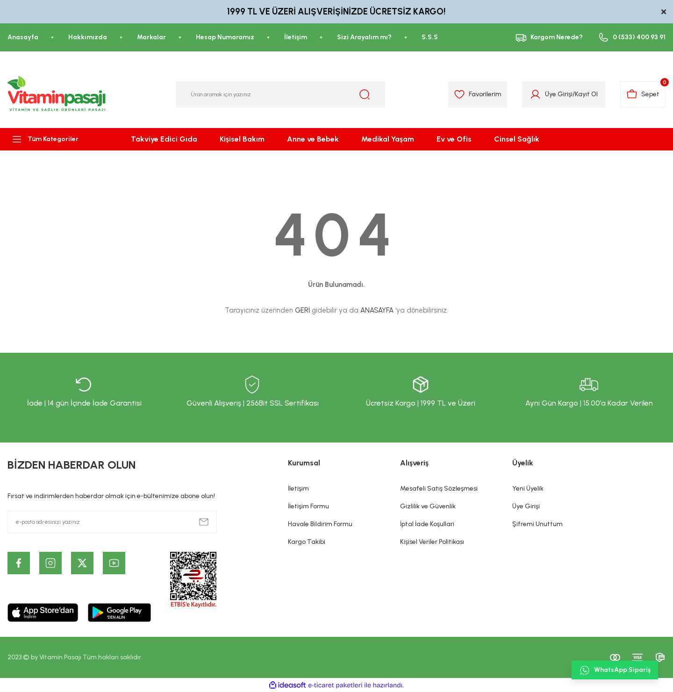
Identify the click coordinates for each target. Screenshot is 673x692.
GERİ (302, 310)
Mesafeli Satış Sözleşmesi (439, 488)
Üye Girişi (526, 506)
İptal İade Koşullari (427, 524)
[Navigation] (56, 139)
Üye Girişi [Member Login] (559, 94)
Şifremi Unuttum (537, 524)
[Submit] (203, 522)
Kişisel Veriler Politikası (432, 542)
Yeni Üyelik (528, 488)
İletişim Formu (308, 506)
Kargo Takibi (306, 542)
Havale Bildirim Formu (320, 524)
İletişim (298, 488)
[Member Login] (535, 94)
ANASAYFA (377, 310)
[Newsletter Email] (112, 522)
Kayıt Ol (586, 94)
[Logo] (57, 94)
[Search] (280, 94)
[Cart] (643, 94)
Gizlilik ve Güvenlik (428, 506)
